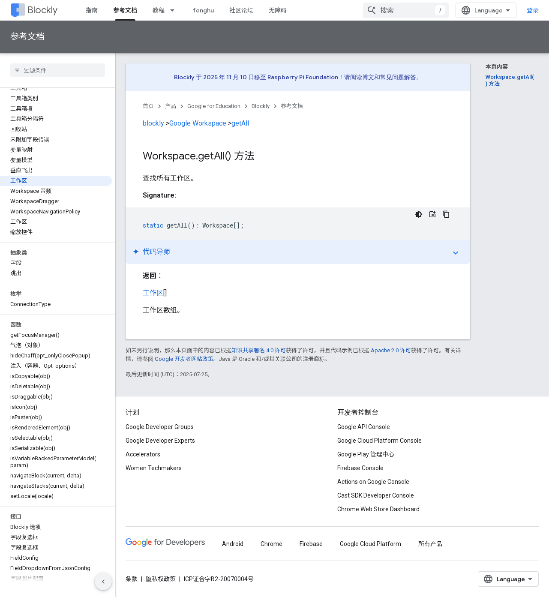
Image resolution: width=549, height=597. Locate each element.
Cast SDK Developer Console (375, 495)
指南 (92, 10)
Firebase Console (360, 468)
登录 (533, 10)
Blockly (42, 10)
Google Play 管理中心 (365, 454)
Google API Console (363, 426)
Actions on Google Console (373, 481)
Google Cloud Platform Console (379, 440)
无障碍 (278, 10)
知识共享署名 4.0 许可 (258, 350)
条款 (132, 579)
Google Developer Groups (160, 426)
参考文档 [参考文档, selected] (125, 10)
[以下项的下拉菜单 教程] (175, 10)
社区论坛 (241, 10)
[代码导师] (432, 214)
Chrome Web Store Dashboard (378, 509)
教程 (159, 10)
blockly (153, 123)
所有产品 (430, 543)
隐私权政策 (161, 579)
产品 (170, 106)
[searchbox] (57, 70)
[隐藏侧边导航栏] (103, 581)
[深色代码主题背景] (419, 214)
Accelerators (143, 454)
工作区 (153, 293)
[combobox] (406, 10)
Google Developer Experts (160, 440)
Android (232, 543)
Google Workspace (197, 123)
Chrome (271, 543)
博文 (368, 77)
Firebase (311, 543)
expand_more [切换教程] (455, 253)
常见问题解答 (398, 77)
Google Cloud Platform (370, 543)
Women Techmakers (154, 468)
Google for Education (213, 106)
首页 (148, 106)
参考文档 (27, 36)
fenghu (203, 10)
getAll (240, 123)
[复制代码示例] (446, 214)
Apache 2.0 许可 (391, 350)
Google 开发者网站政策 (184, 359)
